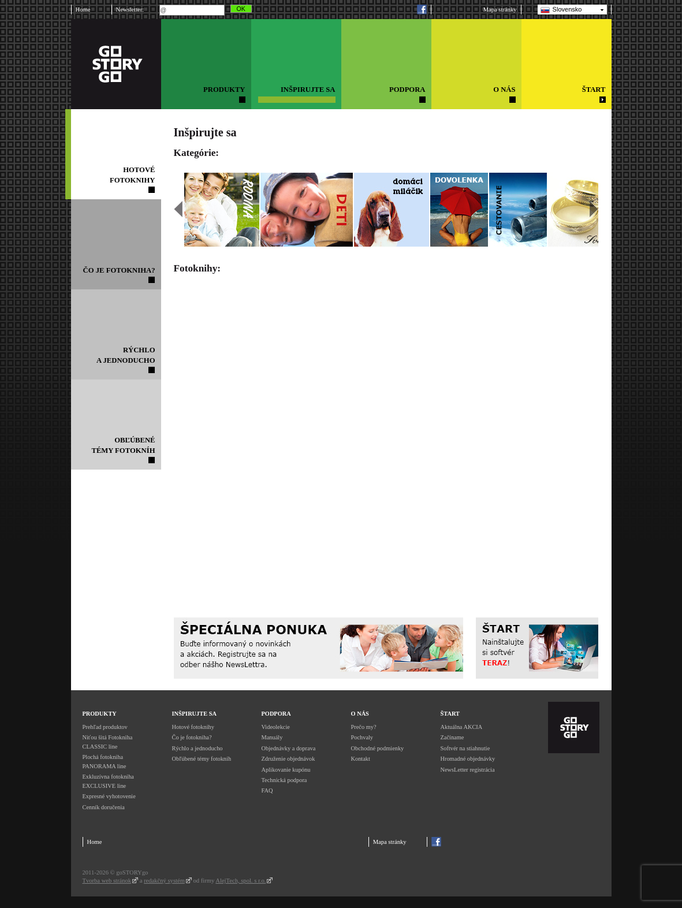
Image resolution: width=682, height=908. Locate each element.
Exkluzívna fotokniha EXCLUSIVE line (108, 781)
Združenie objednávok (288, 759)
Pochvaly (362, 737)
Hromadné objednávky (468, 759)
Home (83, 9)
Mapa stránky (500, 9)
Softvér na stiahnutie (465, 748)
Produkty (100, 713)
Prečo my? (364, 727)
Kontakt (360, 759)
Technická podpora (284, 780)
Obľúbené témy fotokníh (202, 759)
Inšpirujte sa (194, 713)
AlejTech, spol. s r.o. (240, 880)
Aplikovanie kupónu (286, 769)
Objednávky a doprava (289, 748)
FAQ (267, 790)
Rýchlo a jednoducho (197, 748)
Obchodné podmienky (377, 748)
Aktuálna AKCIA (462, 727)
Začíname (452, 737)
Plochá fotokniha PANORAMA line (104, 761)
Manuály (272, 737)
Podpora (276, 713)
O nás (360, 713)
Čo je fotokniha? (192, 737)
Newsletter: (130, 9)
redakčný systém (164, 880)
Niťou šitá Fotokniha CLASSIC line (108, 742)
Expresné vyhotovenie (109, 796)
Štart (450, 713)
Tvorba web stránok (107, 880)
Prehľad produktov (105, 727)
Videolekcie (276, 727)
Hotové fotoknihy (193, 727)
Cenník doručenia (104, 807)
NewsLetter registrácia (468, 769)
